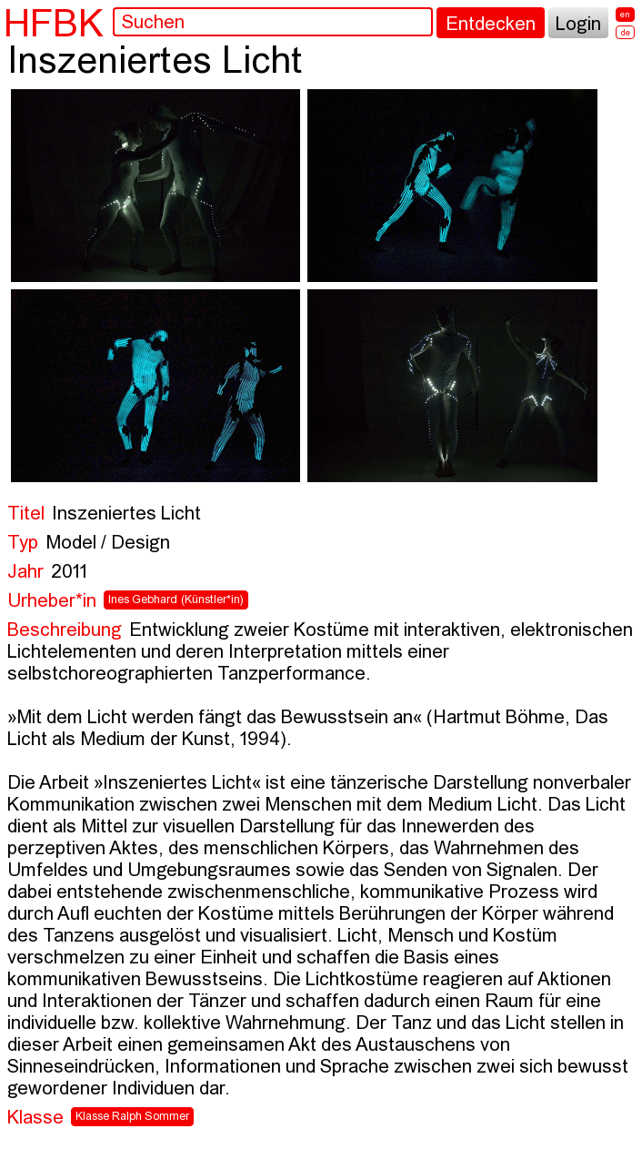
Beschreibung (64, 630)
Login (578, 25)
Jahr (25, 572)
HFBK (54, 22)
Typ (22, 543)
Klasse (35, 1118)
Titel (26, 514)
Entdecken (491, 25)
